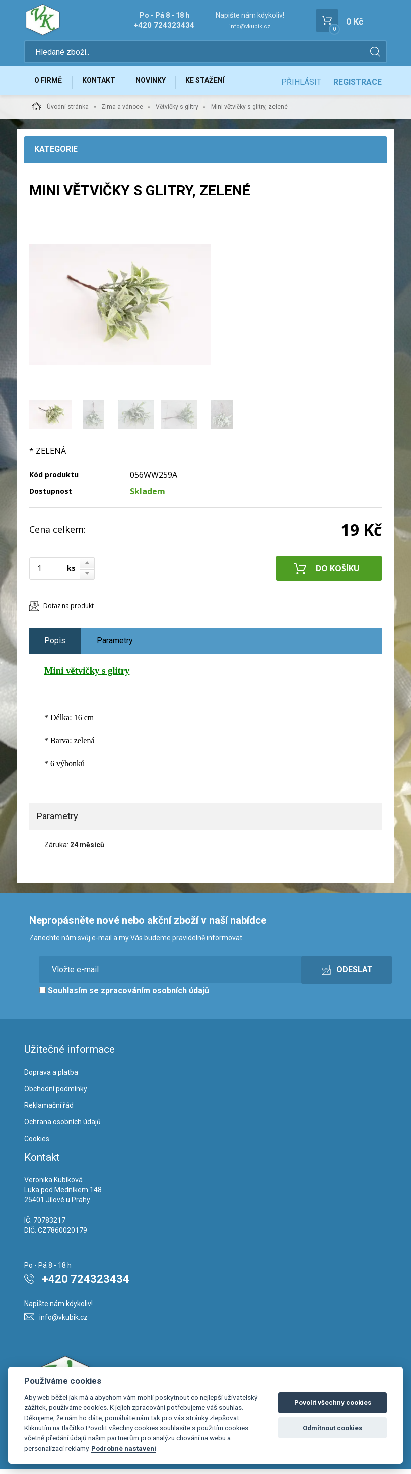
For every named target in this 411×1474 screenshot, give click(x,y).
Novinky (157, 84)
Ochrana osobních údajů (62, 1127)
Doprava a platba (51, 1077)
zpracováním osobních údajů (155, 995)
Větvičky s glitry (177, 111)
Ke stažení (214, 84)
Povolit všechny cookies (332, 1402)
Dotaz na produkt (68, 610)
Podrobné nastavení (123, 1448)
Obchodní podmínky (55, 1094)
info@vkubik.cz (249, 26)
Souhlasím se (124, 995)
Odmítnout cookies (332, 1428)
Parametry (115, 645)
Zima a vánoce (122, 111)
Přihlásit (301, 84)
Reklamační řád (49, 1110)
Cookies (36, 1144)
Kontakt (102, 84)
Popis (54, 645)
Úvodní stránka (60, 111)
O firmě (49, 84)
